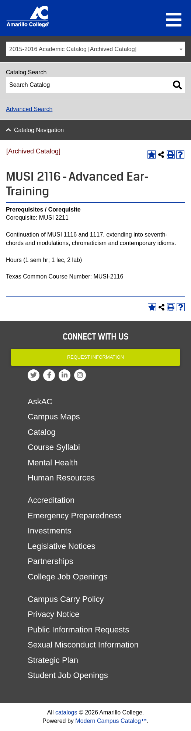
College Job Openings (67, 576)
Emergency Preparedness (74, 515)
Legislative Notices (61, 546)
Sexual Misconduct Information (83, 644)
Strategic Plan (53, 660)
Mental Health (53, 462)
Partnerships (50, 561)
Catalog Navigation (39, 130)
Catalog (42, 432)
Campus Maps (54, 416)
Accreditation (51, 500)
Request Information (95, 357)
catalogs (66, 712)
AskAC (40, 401)
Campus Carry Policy (66, 599)
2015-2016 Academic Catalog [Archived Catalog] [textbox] (72, 49)
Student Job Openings (68, 675)
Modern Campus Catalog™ (111, 721)
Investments (50, 530)
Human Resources (61, 477)
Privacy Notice (54, 614)
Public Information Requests (78, 629)
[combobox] (95, 49)
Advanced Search (29, 109)
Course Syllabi (54, 447)
